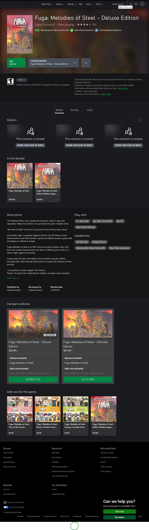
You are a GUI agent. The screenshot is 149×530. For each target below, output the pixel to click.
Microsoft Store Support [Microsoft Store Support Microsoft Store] (109, 457)
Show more (13, 278)
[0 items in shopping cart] (136, 3)
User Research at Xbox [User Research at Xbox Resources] (60, 476)
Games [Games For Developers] (54, 489)
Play (80, 4)
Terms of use (64, 516)
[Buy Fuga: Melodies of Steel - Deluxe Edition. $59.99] (16, 63)
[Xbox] (32, 4)
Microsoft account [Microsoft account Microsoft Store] (107, 453)
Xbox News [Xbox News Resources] (56, 453)
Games (59, 4)
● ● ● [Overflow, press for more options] (86, 63)
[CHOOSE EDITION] (53, 63)
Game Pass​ (46, 4)
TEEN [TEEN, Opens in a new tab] (21, 80)
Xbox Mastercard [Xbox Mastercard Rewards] (9, 494)
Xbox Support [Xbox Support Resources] (56, 457)
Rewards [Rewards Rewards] (6, 489)
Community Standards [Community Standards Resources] (60, 467)
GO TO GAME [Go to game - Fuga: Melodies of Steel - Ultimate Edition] (88, 379)
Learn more (123, 88)
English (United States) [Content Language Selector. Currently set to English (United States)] (16, 502)
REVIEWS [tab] (75, 110)
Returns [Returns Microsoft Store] (103, 462)
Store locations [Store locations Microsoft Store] (106, 471)
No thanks (119, 517)
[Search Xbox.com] (130, 3)
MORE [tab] (90, 110)
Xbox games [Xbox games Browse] (7, 457)
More (98, 4)
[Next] (139, 120)
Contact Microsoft (33, 516)
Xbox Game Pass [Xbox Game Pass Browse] (9, 462)
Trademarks (77, 516)
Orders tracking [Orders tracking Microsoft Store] (106, 467)
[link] (20, 182)
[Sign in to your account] (142, 3)
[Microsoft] (13, 4)
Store (88, 4)
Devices (71, 4)
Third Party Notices (92, 516)
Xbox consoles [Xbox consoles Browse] (8, 453)
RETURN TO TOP (33, 379)
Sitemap (20, 516)
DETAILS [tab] (59, 110)
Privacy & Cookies (50, 516)
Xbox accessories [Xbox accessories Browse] (9, 467)
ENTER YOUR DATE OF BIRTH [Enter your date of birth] (30, 145)
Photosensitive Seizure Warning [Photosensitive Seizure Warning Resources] (63, 471)
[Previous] (133, 120)
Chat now (119, 511)
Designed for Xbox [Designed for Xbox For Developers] (58, 494)
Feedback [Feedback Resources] (55, 462)
